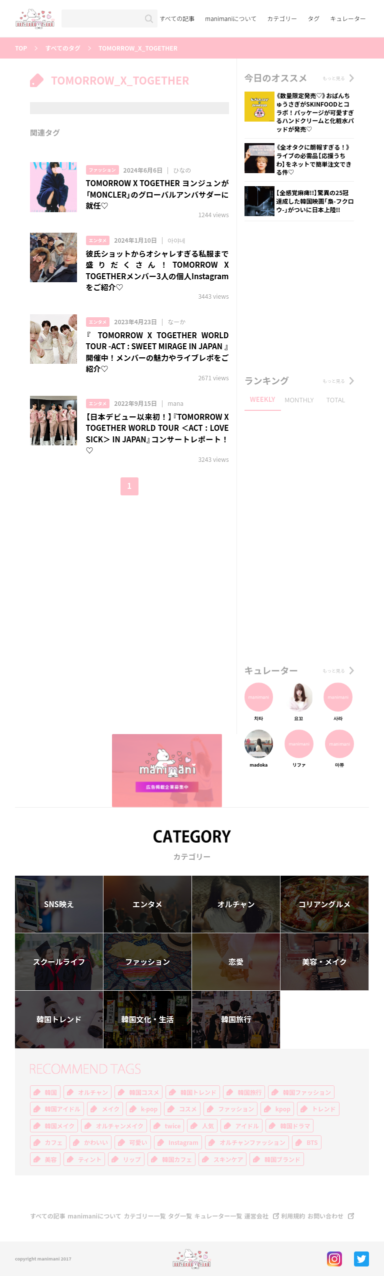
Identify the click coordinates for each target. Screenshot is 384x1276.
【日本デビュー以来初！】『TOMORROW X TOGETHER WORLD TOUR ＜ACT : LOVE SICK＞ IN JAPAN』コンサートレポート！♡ (157, 433)
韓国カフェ (177, 1159)
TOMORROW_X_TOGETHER (138, 48)
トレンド (324, 1108)
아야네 (177, 240)
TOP (21, 48)
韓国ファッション (307, 1092)
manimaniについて (230, 18)
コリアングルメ (324, 904)
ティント (90, 1159)
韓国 (51, 1092)
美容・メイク (324, 961)
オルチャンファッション (253, 1142)
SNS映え (59, 904)
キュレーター (348, 18)
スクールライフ (58, 961)
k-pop (149, 1108)
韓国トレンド (59, 1019)
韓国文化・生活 (147, 1019)
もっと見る (333, 78)
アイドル (247, 1125)
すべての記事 (177, 18)
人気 (208, 1125)
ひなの (182, 170)
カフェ (54, 1142)
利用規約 (293, 1216)
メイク (111, 1108)
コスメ (188, 1108)
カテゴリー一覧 (145, 1216)
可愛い (139, 1142)
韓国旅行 (236, 1019)
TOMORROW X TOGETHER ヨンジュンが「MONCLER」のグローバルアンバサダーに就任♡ (157, 194)
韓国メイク (60, 1125)
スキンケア (229, 1159)
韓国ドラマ (295, 1125)
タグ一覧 (180, 1216)
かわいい (96, 1142)
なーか (177, 322)
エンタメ (98, 240)
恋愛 (236, 961)
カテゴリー (282, 18)
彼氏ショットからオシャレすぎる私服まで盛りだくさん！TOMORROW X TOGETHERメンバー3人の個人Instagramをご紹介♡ (157, 270)
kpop (283, 1108)
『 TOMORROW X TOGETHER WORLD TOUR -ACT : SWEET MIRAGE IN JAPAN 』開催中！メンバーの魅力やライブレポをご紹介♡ (157, 352)
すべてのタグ (62, 48)
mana (176, 403)
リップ (132, 1159)
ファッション (102, 170)
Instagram (183, 1142)
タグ (314, 18)
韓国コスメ (144, 1092)
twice (173, 1125)
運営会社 (256, 1216)
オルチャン (236, 904)
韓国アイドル (62, 1108)
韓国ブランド (282, 1159)
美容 (51, 1159)
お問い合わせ (326, 1216)
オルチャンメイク (120, 1125)
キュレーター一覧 (218, 1216)
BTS (312, 1142)
